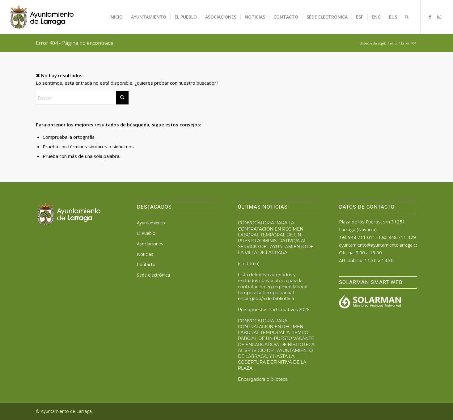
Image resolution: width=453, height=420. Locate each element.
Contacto (146, 264)
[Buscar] (407, 17)
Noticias (145, 254)
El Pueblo (146, 233)
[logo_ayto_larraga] (42, 17)
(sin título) (249, 263)
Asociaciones (150, 244)
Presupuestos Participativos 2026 (273, 309)
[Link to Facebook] (430, 16)
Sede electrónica (153, 275)
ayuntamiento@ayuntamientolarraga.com (380, 245)
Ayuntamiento (151, 223)
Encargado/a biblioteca (263, 379)
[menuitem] (116, 17)
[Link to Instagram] (439, 16)
